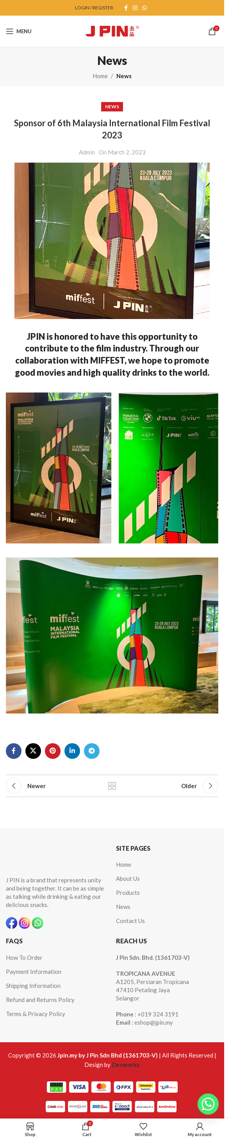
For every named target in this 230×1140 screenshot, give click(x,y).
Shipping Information (33, 985)
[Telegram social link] (92, 751)
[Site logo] (112, 30)
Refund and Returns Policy (40, 999)
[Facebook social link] (125, 8)
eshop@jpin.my (153, 1022)
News (124, 75)
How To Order (24, 957)
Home (100, 75)
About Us (128, 878)
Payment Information (33, 971)
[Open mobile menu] (19, 31)
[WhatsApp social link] (144, 8)
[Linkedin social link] (72, 751)
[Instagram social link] (135, 8)
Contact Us (130, 920)
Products (128, 892)
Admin (87, 152)
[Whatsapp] (208, 1104)
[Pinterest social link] (53, 751)
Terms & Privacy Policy (35, 1013)
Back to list (112, 786)
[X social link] (33, 751)
